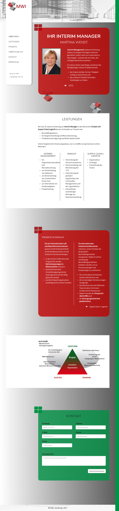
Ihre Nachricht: (48, 456)
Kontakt (13, 57)
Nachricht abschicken (96, 473)
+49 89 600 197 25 (16, 77)
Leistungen (14, 41)
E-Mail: (44, 435)
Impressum (14, 62)
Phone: (78, 435)
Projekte (13, 46)
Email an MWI (14, 74)
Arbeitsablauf (16, 52)
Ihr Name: (46, 426)
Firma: (44, 443)
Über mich (14, 36)
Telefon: (79, 426)
